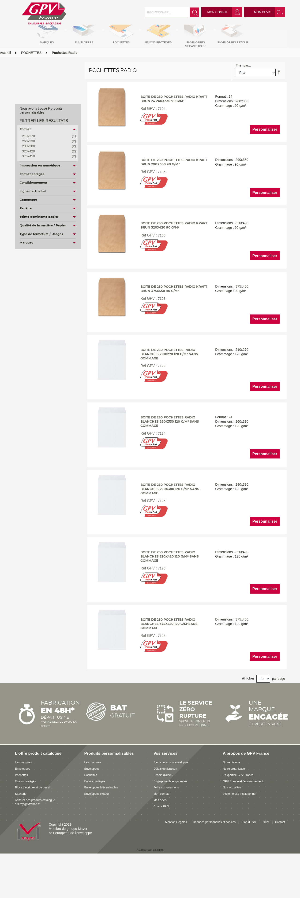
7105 (160, 189)
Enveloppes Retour (98, 833)
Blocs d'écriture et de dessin (36, 827)
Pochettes (22, 815)
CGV (281, 862)
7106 (160, 255)
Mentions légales (180, 862)
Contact (279, 867)
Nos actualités (233, 827)
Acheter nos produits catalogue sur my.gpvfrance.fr (38, 842)
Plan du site (263, 862)
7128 (160, 676)
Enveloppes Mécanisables (103, 827)
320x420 (45, 151)
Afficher (248, 718)
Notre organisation (236, 808)
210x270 (45, 136)
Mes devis (161, 840)
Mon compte (163, 833)
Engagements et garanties (173, 821)
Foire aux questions (168, 827)
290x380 (45, 146)
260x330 (45, 141)
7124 (160, 463)
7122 (160, 392)
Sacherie (21, 833)
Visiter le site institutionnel (242, 833)
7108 (160, 321)
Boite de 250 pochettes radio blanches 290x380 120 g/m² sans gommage (172, 521)
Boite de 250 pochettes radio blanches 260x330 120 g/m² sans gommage (171, 450)
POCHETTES (31, 64)
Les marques (24, 802)
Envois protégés (27, 821)
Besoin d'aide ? (165, 815)
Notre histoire (233, 802)
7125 (160, 534)
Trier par (242, 76)
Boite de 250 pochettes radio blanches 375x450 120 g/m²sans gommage (171, 663)
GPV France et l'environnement (246, 821)
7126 (160, 605)
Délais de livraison (167, 808)
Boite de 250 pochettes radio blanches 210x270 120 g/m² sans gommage (171, 379)
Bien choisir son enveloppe (174, 802)
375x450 (45, 156)
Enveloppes (24, 808)
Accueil (5, 64)
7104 (160, 123)
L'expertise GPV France (240, 815)
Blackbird (158, 889)
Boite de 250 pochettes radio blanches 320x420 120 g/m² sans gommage (171, 592)
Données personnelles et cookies (223, 862)
